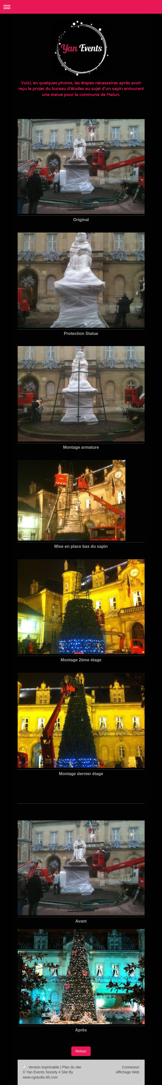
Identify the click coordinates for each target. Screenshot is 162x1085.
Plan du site (71, 1067)
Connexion (130, 1067)
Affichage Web (127, 1072)
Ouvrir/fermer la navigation (81, 6)
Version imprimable (41, 1067)
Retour (80, 1051)
